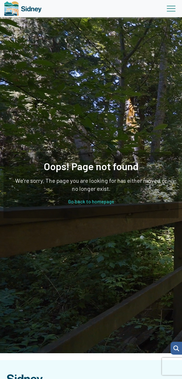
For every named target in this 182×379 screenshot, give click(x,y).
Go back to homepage (91, 201)
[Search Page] (176, 347)
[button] (176, 348)
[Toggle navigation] (171, 8)
